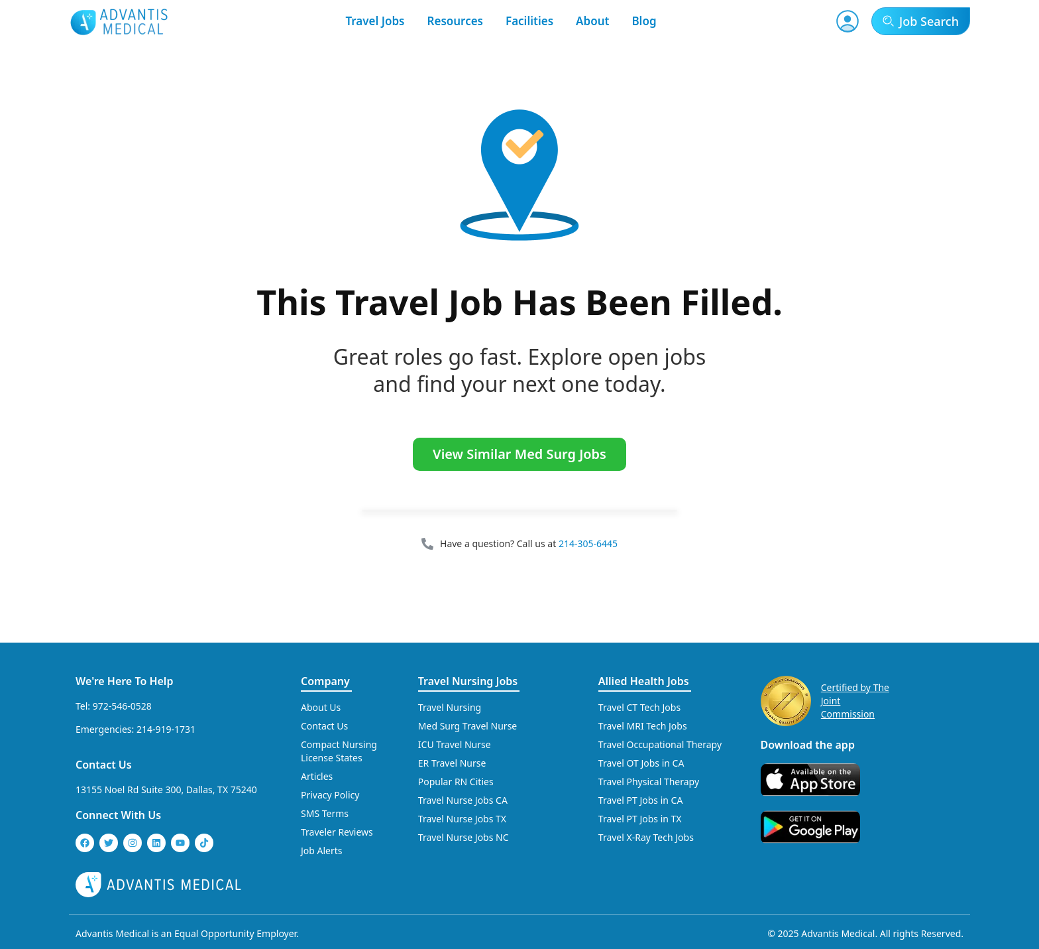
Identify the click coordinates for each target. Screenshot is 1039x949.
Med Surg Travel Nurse (467, 726)
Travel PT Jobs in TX (640, 818)
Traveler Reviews (337, 832)
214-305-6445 (588, 543)
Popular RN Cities (456, 781)
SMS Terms (325, 813)
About (592, 21)
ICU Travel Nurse (454, 744)
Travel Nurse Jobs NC (463, 837)
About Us (321, 707)
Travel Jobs (374, 21)
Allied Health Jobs (643, 681)
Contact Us (104, 764)
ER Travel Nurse (452, 763)
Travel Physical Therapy (648, 781)
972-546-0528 (122, 706)
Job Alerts (322, 850)
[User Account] (847, 21)
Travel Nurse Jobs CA (463, 800)
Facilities (529, 21)
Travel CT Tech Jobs (639, 707)
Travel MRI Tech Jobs (642, 726)
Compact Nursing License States (339, 751)
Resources (455, 21)
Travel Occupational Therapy (660, 744)
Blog (643, 21)
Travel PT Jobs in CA (640, 800)
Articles (317, 776)
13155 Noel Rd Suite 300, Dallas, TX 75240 (166, 789)
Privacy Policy (330, 795)
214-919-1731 (166, 729)
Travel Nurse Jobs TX (462, 818)
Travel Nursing (449, 707)
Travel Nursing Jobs (468, 681)
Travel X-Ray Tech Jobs (646, 837)
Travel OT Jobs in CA (641, 763)
